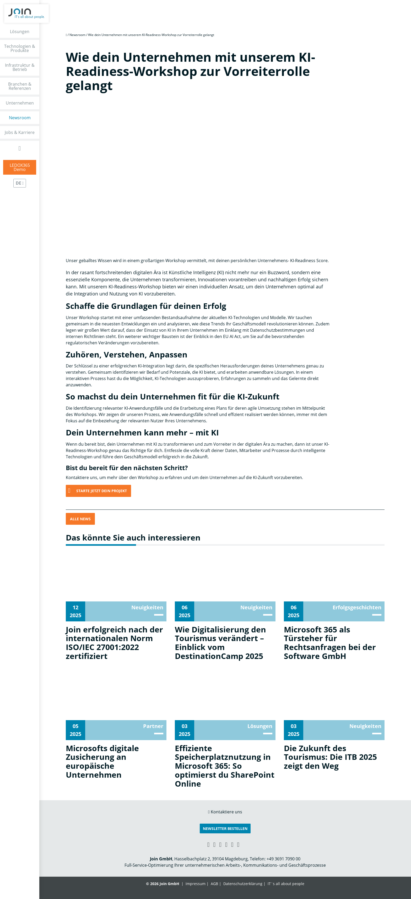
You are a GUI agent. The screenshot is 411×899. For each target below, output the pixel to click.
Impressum (196, 883)
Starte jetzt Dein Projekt (101, 490)
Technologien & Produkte (19, 48)
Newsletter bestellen (225, 828)
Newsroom (20, 118)
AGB (214, 883)
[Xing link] (208, 844)
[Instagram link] (232, 844)
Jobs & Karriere (20, 132)
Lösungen (19, 31)
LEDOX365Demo (20, 167)
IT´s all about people (286, 883)
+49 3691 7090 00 (283, 859)
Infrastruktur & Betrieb (20, 67)
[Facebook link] (220, 844)
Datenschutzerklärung (242, 883)
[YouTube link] (226, 844)
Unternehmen (20, 103)
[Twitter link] (238, 844)
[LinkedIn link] (214, 844)
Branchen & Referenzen (19, 86)
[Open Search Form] (20, 148)
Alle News (80, 518)
